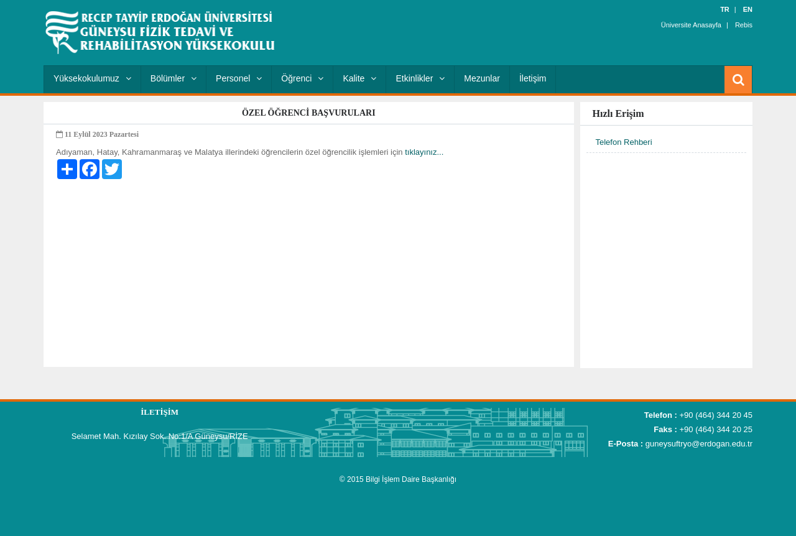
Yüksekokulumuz (92, 78)
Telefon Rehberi (624, 142)
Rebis (743, 25)
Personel (239, 78)
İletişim (533, 78)
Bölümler (173, 78)
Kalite (359, 78)
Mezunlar (482, 78)
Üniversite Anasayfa (691, 25)
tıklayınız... (424, 152)
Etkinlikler (420, 78)
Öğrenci (302, 78)
